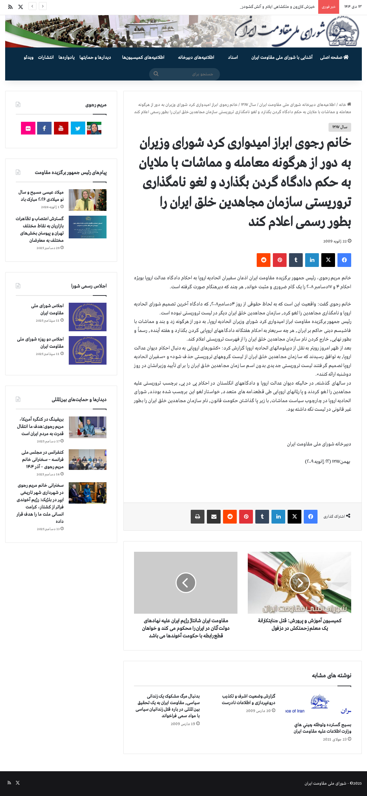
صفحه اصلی (334, 58)
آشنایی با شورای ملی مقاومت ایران (282, 58)
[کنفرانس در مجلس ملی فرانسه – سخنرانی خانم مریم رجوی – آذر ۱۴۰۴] (88, 459)
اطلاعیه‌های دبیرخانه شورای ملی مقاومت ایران (297, 105)
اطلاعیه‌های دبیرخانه (196, 58)
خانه (345, 105)
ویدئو (28, 58)
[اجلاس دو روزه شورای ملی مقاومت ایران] (88, 350)
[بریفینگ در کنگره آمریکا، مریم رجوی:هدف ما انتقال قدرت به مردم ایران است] (88, 427)
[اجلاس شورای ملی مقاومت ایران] (88, 317)
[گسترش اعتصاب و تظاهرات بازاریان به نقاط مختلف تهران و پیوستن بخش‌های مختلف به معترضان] (88, 227)
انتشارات (46, 58)
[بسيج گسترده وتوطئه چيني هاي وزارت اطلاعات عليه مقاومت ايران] (318, 706)
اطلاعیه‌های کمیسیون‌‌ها (143, 58)
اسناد (233, 58)
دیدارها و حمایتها (95, 58)
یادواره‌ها (66, 58)
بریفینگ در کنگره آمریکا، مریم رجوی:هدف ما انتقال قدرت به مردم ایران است (40, 427)
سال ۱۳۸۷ (248, 105)
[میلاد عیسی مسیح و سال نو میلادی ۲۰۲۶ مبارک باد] (88, 200)
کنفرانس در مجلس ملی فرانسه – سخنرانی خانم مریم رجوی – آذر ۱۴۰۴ (42, 460)
